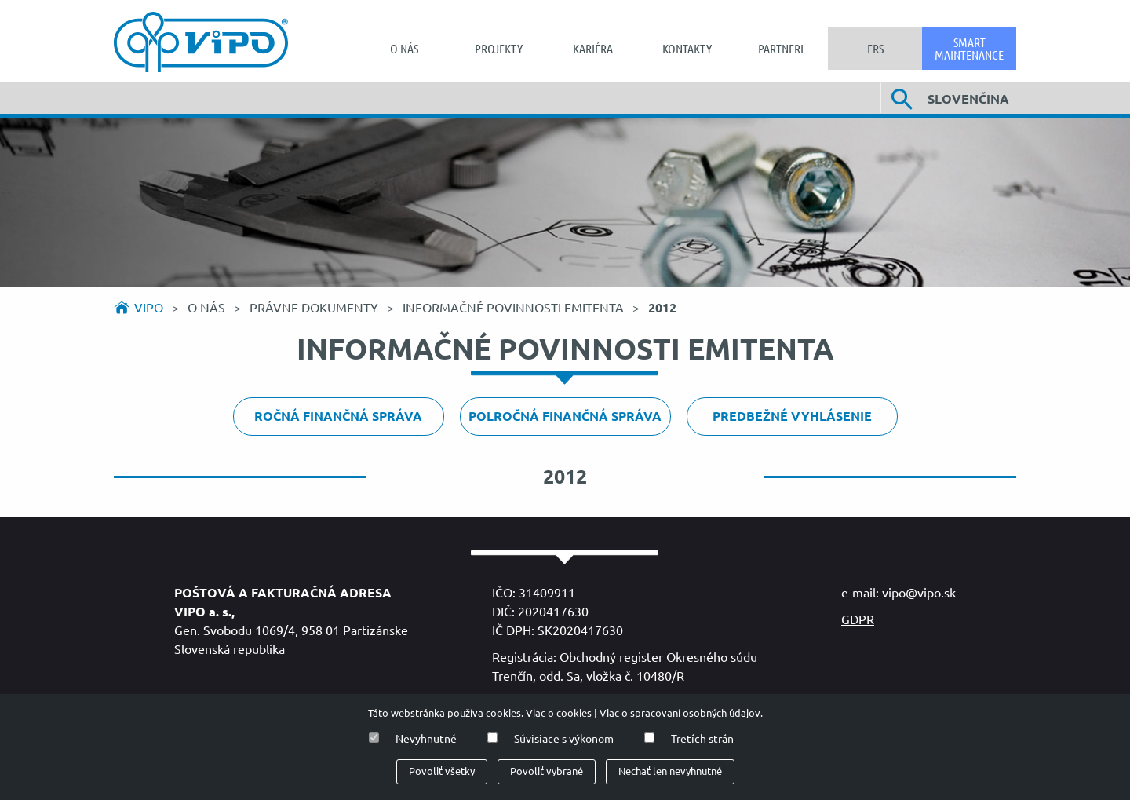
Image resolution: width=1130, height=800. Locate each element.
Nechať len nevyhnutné (670, 771)
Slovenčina (968, 99)
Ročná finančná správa (338, 416)
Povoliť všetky (442, 771)
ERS (875, 49)
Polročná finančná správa (565, 416)
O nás (404, 49)
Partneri (781, 49)
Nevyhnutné (426, 738)
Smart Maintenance (969, 48)
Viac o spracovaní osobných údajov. (681, 713)
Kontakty (687, 49)
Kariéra (593, 49)
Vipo (148, 308)
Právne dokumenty (315, 308)
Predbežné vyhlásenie (792, 416)
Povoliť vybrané (546, 771)
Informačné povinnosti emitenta (515, 308)
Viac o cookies (559, 713)
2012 (662, 308)
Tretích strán (702, 738)
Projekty (499, 49)
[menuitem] (404, 48)
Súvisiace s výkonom (564, 738)
